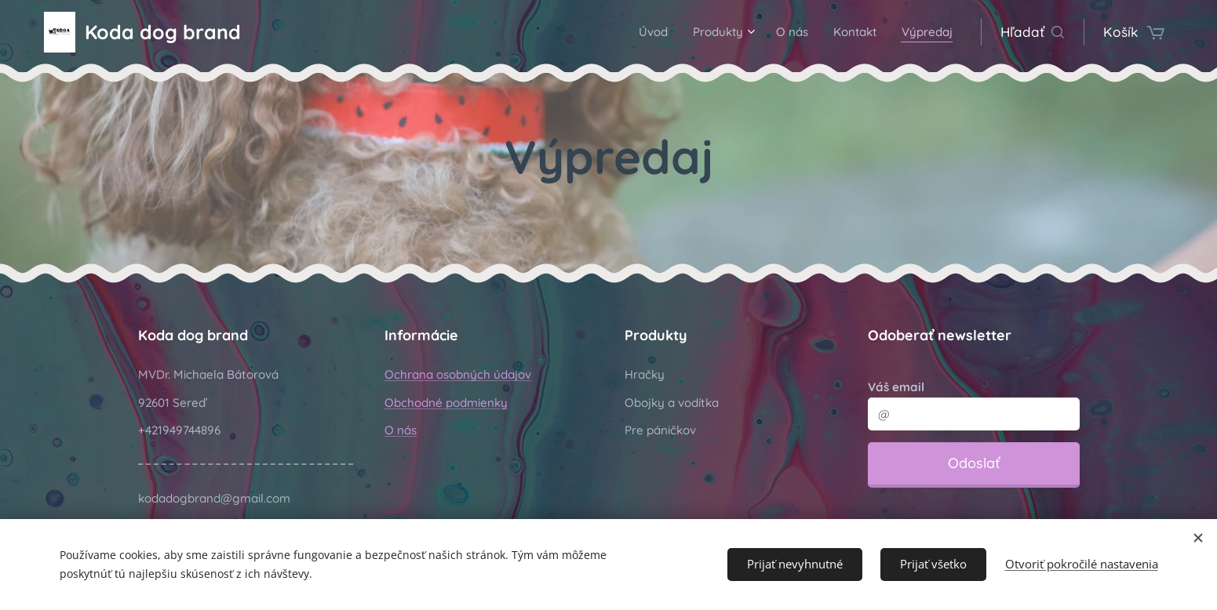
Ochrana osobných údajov (457, 374)
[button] (1032, 32)
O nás (400, 430)
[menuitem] (625, 32)
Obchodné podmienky (446, 402)
